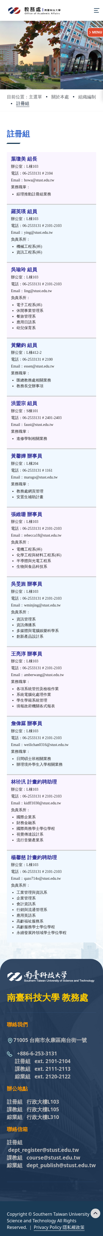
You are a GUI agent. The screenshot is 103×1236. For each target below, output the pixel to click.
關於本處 (60, 97)
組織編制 (87, 97)
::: (8, 126)
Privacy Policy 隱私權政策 (59, 1227)
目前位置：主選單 (24, 97)
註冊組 (22, 103)
